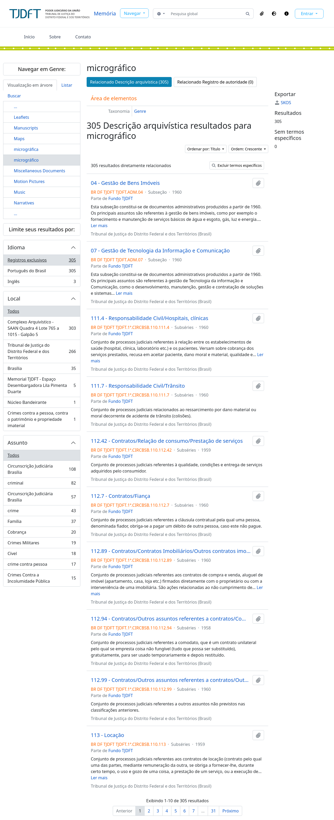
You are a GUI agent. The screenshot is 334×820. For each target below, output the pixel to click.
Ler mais (99, 225)
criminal (41, 484)
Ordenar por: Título (204, 148)
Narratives (24, 203)
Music (19, 192)
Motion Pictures (29, 181)
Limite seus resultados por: (42, 229)
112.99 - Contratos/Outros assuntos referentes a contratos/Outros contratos (170, 680)
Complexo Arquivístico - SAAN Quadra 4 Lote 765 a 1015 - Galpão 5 (41, 328)
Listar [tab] (66, 85)
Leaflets (21, 117)
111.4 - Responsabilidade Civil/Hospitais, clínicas (149, 318)
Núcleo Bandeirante (41, 403)
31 (213, 811)
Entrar (307, 13)
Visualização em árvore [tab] (30, 85)
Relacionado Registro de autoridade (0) (215, 82)
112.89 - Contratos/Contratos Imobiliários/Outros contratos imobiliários (170, 551)
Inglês (41, 282)
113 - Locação (107, 735)
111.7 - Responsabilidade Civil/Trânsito (138, 386)
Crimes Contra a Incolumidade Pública (41, 578)
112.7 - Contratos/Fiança (120, 496)
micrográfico (26, 160)
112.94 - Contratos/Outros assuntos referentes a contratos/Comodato (170, 619)
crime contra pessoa (41, 565)
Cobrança (41, 533)
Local (14, 298)
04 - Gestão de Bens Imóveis (125, 183)
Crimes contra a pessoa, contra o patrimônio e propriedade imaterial (41, 419)
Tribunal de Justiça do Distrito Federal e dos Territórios (41, 351)
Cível (41, 554)
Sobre (55, 37)
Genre (140, 111)
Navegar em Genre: (42, 69)
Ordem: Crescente (247, 148)
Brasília (41, 369)
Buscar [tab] (14, 96)
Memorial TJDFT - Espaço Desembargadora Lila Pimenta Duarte (41, 385)
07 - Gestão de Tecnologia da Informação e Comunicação (160, 250)
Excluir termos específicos (237, 165)
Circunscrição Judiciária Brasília (41, 469)
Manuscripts (26, 128)
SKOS (283, 102)
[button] (262, 13)
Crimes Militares (41, 544)
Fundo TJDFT (120, 198)
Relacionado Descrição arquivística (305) (129, 82)
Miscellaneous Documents (39, 171)
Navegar (133, 13)
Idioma (16, 247)
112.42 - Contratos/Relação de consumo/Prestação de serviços (167, 441)
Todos (13, 311)
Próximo (230, 811)
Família (41, 522)
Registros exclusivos (41, 261)
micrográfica (26, 149)
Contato (83, 37)
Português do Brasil (41, 272)
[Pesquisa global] (205, 13)
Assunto (17, 442)
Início (29, 37)
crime (41, 512)
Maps (19, 138)
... (15, 106)
